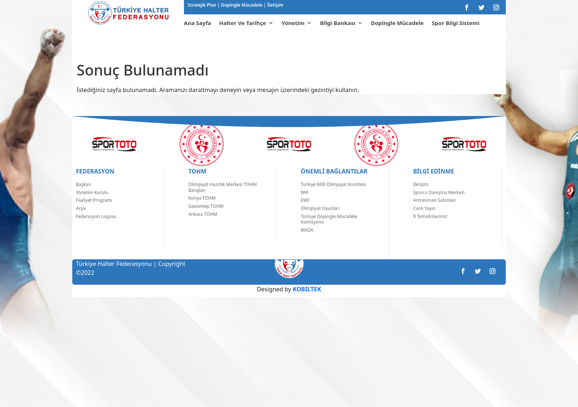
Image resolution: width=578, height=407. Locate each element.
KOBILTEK (307, 300)
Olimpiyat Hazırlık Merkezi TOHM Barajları (222, 198)
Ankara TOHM (202, 225)
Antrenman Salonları (434, 211)
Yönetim (293, 23)
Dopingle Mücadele (241, 5)
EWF (305, 211)
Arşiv (81, 219)
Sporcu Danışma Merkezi (438, 203)
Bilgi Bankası (337, 23)
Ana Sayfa (197, 23)
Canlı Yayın (424, 219)
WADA (307, 241)
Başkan (83, 195)
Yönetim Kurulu (92, 203)
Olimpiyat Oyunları (320, 219)
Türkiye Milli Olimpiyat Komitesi (333, 195)
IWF (305, 203)
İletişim (274, 5)
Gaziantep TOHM (206, 217)
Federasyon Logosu (96, 227)
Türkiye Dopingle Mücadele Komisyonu (329, 230)
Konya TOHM (202, 209)
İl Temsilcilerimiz (430, 227)
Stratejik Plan (202, 5)
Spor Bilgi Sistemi (455, 23)
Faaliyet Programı (94, 211)
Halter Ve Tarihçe (242, 23)
